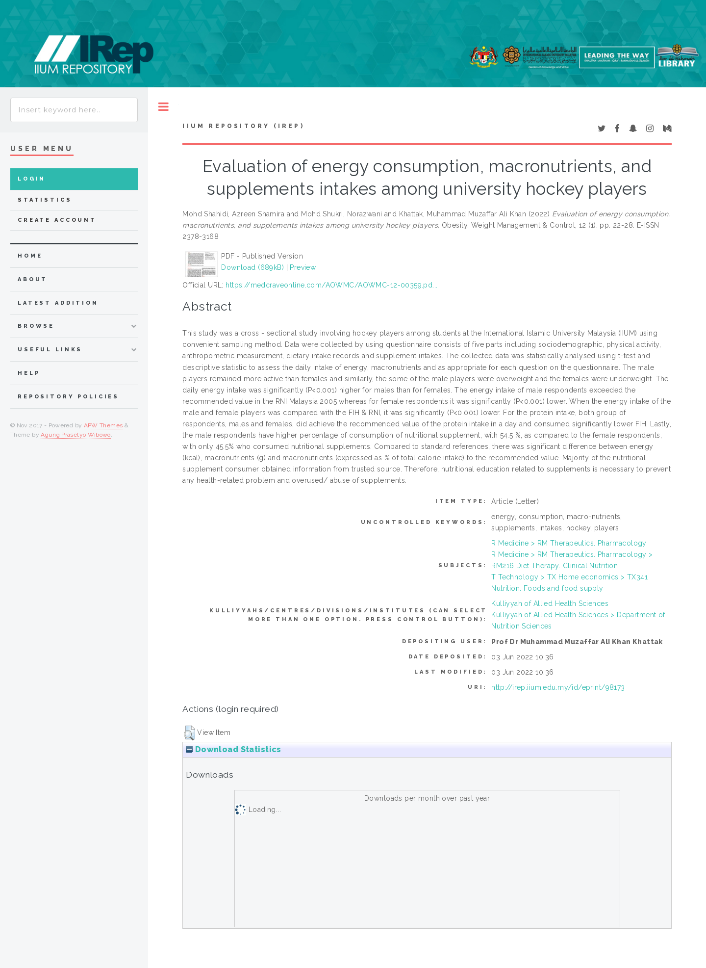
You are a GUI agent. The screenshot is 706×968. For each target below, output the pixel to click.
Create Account (57, 220)
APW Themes (103, 425)
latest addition (58, 303)
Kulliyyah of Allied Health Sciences (549, 603)
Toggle (163, 106)
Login (32, 179)
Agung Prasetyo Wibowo (76, 434)
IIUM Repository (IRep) (243, 126)
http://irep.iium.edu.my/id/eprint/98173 (558, 687)
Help (29, 373)
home (30, 256)
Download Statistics (233, 749)
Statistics (45, 200)
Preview (303, 267)
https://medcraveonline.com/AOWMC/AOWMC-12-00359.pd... (331, 285)
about (33, 279)
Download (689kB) (252, 267)
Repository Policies (68, 396)
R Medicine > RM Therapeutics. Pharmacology (569, 543)
